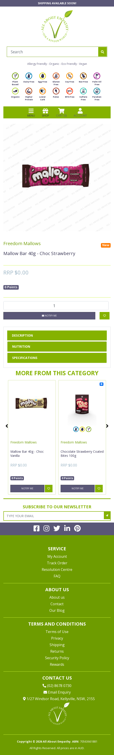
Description (22, 335)
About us (57, 597)
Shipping (57, 644)
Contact (57, 603)
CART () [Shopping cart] (61, 112)
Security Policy (57, 657)
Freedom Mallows (22, 243)
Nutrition (21, 346)
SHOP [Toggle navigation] (45, 112)
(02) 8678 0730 (57, 685)
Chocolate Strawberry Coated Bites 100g (82, 453)
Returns (57, 651)
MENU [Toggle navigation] (31, 112)
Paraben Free (96, 95)
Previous (6, 425)
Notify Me (49, 315)
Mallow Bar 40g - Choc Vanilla (27, 453)
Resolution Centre (57, 569)
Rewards (57, 664)
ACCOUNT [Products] (80, 112)
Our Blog (57, 610)
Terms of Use (57, 631)
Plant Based (15, 80)
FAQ (57, 576)
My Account (57, 556)
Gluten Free (56, 80)
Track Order (57, 562)
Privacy (57, 638)
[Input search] (52, 52)
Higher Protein (29, 95)
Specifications (24, 358)
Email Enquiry (57, 692)
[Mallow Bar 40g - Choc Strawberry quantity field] (56, 305)
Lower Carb (42, 95)
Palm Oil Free (96, 80)
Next (107, 425)
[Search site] (102, 52)
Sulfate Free (83, 95)
